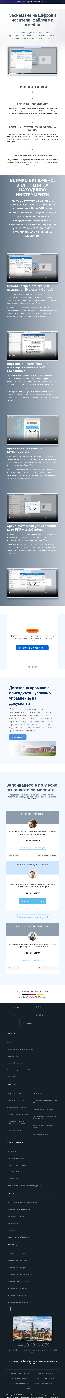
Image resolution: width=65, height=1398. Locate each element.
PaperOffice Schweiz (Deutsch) (17, 1245)
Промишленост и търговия (16, 1085)
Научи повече (18, 721)
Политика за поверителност (45, 1363)
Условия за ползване (19, 1363)
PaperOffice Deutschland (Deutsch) (19, 1238)
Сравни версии (13, 1135)
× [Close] (63, 2)
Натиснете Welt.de (13, 1040)
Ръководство (17, 991)
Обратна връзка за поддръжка (18, 1149)
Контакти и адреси (45, 1358)
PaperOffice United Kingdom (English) (20, 1259)
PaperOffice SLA (13, 1163)
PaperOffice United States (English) (19, 1266)
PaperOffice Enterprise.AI (45, 1368)
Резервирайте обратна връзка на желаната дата (32, 1346)
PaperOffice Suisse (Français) (17, 1252)
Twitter (40, 999)
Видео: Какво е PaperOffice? (17, 1201)
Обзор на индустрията (14, 1078)
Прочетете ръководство (32, 632)
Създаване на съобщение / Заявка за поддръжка (24, 1170)
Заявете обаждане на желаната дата (32, 832)
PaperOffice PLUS (13, 1156)
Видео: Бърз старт (14, 1207)
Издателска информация (19, 1358)
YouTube (41, 991)
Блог (13, 999)
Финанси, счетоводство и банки (43, 1094)
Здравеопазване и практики (16, 1092)
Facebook (28, 1007)
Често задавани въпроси (16, 1142)
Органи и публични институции (18, 1098)
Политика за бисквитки (19, 1368)
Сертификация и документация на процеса (22, 1187)
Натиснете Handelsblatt (15, 1047)
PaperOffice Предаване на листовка (19, 1194)
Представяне (37, 1078)
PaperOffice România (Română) (18, 1273)
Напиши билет (14, 840)
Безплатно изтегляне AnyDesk (32, 901)
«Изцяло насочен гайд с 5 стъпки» (19, 1221)
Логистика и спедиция (40, 1119)
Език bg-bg (31, 1373)
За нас (9, 1026)
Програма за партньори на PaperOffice (20, 1033)
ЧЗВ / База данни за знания (47, 840)
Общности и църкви (14, 1114)
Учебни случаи (12, 1061)
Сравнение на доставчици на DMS (18, 1054)
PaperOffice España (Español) (17, 1279)
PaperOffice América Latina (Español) (19, 1286)
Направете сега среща (32, 885)
